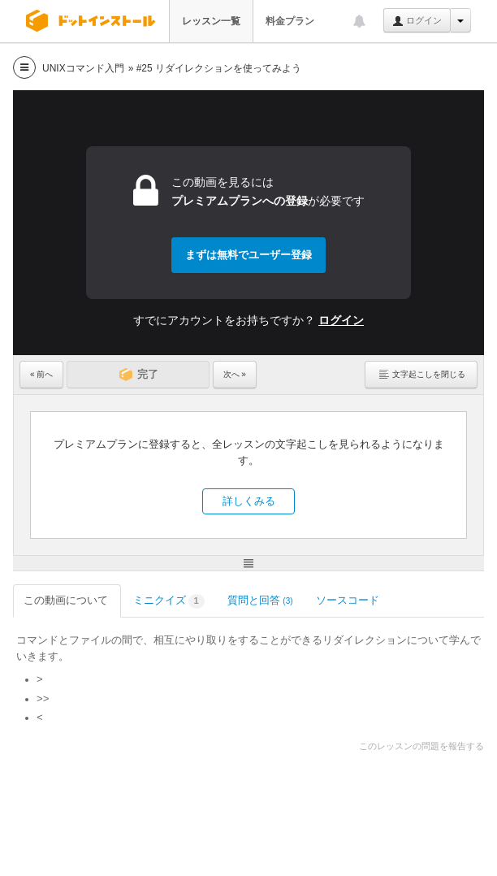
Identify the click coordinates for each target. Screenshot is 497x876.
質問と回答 (260, 600)
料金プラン (290, 21)
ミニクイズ (169, 601)
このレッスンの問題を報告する (421, 746)
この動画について (67, 600)
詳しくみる (249, 501)
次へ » (234, 374)
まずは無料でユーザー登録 (248, 255)
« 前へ (41, 374)
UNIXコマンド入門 (83, 68)
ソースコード (349, 600)
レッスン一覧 (211, 21)
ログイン (417, 21)
